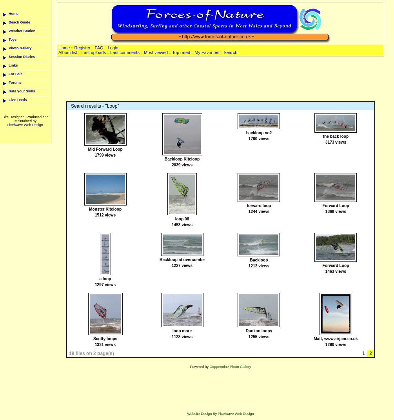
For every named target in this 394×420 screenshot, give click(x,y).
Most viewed (156, 52)
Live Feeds (18, 100)
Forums (15, 83)
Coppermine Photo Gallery (230, 367)
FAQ (99, 47)
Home (13, 14)
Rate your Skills (22, 91)
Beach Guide (19, 22)
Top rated (181, 52)
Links (13, 65)
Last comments (125, 52)
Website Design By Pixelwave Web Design (220, 414)
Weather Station (22, 31)
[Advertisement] (220, 79)
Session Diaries (22, 57)
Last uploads (94, 52)
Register (82, 47)
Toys (12, 39)
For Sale (16, 74)
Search (230, 52)
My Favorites (206, 52)
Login (113, 47)
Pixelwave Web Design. (25, 125)
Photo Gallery (20, 48)
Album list (67, 52)
